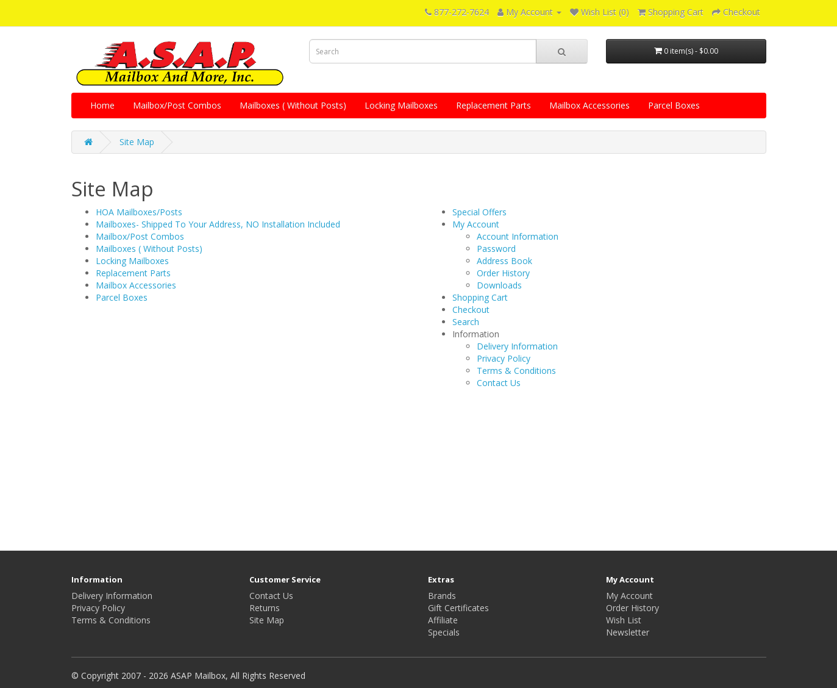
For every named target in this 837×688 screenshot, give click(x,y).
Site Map (136, 142)
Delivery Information (517, 346)
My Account (475, 224)
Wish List (623, 620)
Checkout (471, 309)
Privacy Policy (503, 358)
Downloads (499, 285)
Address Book (504, 261)
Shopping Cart (480, 297)
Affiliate (443, 620)
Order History (503, 273)
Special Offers (479, 212)
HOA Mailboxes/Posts (139, 212)
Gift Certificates (458, 608)
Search (465, 322)
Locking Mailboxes (401, 105)
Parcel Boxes (674, 105)
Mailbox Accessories (589, 105)
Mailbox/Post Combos (177, 105)
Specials (444, 632)
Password (496, 248)
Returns (264, 608)
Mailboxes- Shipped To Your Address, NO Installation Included (218, 224)
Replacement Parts (493, 105)
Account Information (517, 236)
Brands (442, 595)
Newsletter (627, 632)
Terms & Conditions (516, 370)
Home (102, 105)
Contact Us (499, 383)
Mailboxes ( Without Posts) (293, 105)
